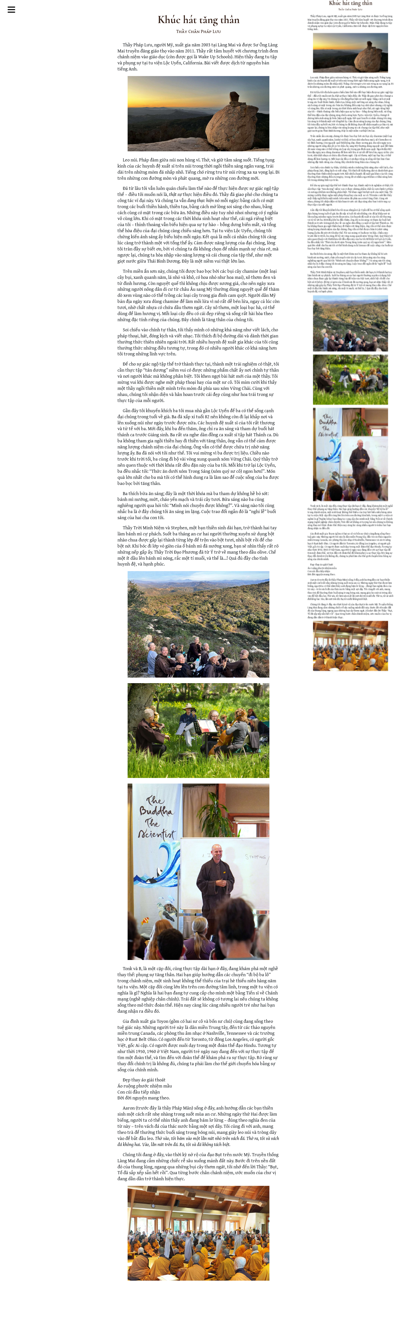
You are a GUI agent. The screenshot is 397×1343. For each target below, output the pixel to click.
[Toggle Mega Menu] (11, 10)
